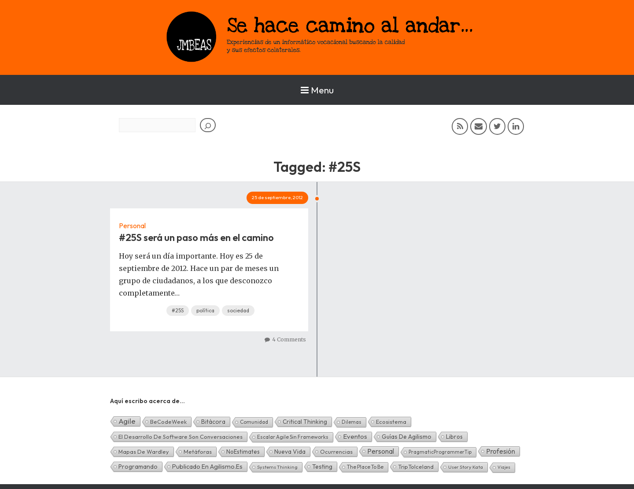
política (205, 310)
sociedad (238, 310)
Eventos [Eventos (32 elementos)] (355, 436)
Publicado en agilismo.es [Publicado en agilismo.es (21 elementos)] (207, 466)
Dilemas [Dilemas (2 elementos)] (351, 422)
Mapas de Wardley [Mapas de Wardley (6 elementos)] (143, 451)
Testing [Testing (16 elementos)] (322, 466)
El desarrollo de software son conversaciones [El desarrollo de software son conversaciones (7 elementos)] (180, 436)
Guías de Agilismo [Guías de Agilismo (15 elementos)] (406, 437)
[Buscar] (208, 125)
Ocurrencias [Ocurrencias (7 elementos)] (336, 451)
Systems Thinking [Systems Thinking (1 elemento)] (277, 467)
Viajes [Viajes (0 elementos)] (504, 467)
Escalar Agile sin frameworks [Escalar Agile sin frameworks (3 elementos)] (292, 436)
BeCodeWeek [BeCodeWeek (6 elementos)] (168, 421)
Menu (317, 90)
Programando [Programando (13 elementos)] (138, 466)
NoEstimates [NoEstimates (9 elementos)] (243, 451)
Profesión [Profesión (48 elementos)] (500, 451)
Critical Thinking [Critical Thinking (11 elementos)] (305, 422)
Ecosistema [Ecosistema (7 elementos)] (391, 421)
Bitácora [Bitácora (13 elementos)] (213, 422)
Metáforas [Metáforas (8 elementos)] (198, 451)
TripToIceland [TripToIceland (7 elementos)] (416, 466)
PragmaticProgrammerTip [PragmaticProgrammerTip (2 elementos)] (440, 451)
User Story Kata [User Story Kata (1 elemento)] (465, 467)
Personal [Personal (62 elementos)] (380, 451)
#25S (178, 310)
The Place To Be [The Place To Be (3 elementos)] (365, 466)
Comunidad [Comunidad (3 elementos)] (254, 422)
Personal (132, 225)
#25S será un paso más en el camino (196, 237)
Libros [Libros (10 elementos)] (454, 436)
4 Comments (289, 339)
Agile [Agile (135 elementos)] (127, 421)
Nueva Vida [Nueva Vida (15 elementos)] (290, 452)
